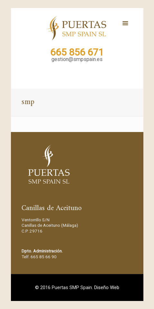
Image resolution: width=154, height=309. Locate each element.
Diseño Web (106, 287)
